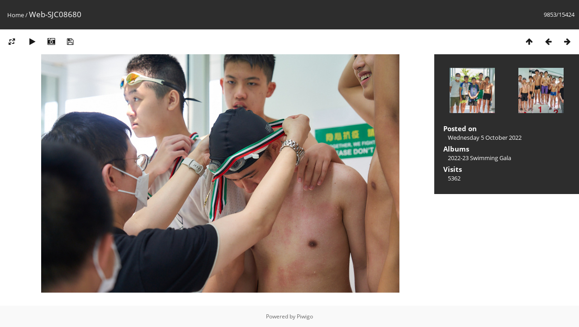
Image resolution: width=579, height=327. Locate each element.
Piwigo (305, 316)
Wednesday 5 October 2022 (485, 137)
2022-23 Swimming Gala (479, 158)
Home (15, 15)
